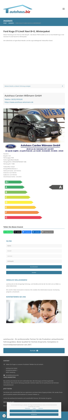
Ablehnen (34, 411)
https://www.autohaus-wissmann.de (19, 102)
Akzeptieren (34, 414)
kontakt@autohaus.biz (12, 375)
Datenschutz (27, 408)
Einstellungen (4, 416)
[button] (64, 9)
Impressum (40, 408)
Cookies (34, 408)
